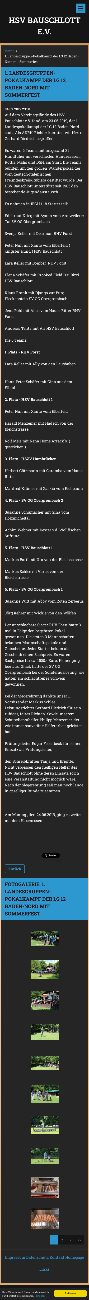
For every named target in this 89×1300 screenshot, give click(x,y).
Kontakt (57, 1257)
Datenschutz (37, 1257)
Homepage (74, 1257)
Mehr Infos (40, 1296)
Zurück (14, 868)
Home (9, 50)
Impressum (15, 1257)
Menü (80, 8)
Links (44, 1269)
